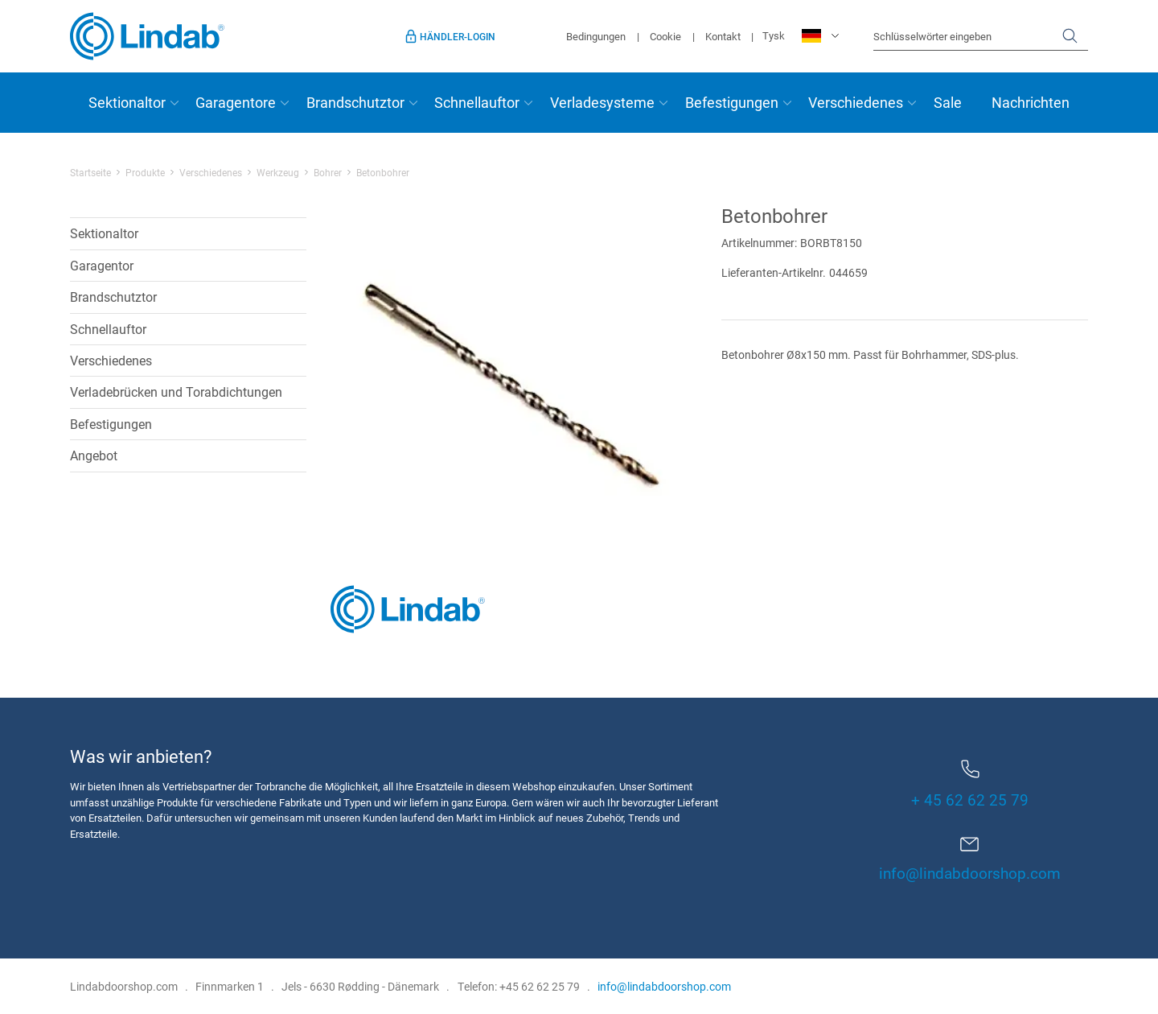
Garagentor (101, 265)
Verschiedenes (855, 102)
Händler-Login (457, 36)
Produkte (145, 172)
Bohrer (328, 172)
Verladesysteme (602, 102)
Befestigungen (731, 102)
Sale (948, 102)
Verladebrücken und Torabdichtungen (176, 391)
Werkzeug (278, 172)
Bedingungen (596, 36)
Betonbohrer (382, 172)
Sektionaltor (127, 102)
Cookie (665, 36)
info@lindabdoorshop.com (970, 873)
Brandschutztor (355, 102)
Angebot (93, 455)
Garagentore (235, 102)
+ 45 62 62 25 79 (970, 785)
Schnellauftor (476, 102)
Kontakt (723, 36)
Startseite (90, 172)
